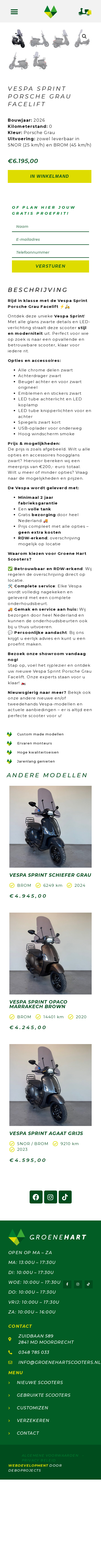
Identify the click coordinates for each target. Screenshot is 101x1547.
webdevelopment (28, 1526)
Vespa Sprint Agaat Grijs (46, 1194)
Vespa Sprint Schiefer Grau (50, 936)
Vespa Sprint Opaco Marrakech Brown (38, 1065)
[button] (14, 12)
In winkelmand (49, 237)
